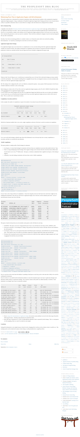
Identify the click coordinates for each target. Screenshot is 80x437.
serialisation (71, 317)
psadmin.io (77, 298)
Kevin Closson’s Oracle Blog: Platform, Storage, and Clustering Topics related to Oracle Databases (69, 388)
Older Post (56, 344)
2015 (64, 109)
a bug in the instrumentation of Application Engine (18, 316)
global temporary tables (71, 259)
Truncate (63, 336)
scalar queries (71, 314)
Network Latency (74, 274)
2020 (64, 98)
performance (68, 290)
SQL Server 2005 (74, 320)
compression (74, 233)
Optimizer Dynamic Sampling (67, 279)
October (66, 115)
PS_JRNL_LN (73, 296)
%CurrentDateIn (64, 214)
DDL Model (64, 244)
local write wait (76, 267)
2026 (64, 86)
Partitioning (64, 282)
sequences (63, 317)
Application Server (65, 226)
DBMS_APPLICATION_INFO (68, 239)
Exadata (63, 253)
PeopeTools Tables (73, 282)
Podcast (73, 293)
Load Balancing (68, 267)
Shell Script (69, 319)
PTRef (69, 301)
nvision (68, 276)
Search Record (74, 315)
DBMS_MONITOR (75, 240)
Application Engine (23, 333)
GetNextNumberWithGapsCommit (67, 258)
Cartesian (67, 229)
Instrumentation (64, 264)
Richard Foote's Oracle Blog (69, 395)
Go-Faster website (65, 20)
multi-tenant (69, 272)
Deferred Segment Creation (66, 247)
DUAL (72, 248)
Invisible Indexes (64, 266)
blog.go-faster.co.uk (62, 9)
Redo (74, 306)
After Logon (68, 221)
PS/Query (64, 298)
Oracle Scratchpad (74, 398)
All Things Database (70, 376)
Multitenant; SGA (66, 274)
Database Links (75, 236)
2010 (64, 134)
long (69, 269)
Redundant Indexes (70, 307)
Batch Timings (66, 228)
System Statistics (73, 328)
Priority (65, 295)
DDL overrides (72, 244)
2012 (64, 130)
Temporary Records (66, 330)
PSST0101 (65, 367)
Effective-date (68, 250)
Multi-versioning (76, 272)
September (66, 121)
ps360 (71, 298)
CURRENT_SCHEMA (72, 234)
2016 (64, 107)
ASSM (73, 226)
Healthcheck (63, 263)
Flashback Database (74, 255)
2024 (64, 90)
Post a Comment (4, 341)
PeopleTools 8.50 (73, 285)
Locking (64, 269)
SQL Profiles (66, 320)
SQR (74, 323)
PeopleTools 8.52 (64, 287)
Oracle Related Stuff (73, 396)
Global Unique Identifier (65, 261)
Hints (69, 263)
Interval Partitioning (73, 264)
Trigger (75, 334)
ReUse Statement (34, 333)
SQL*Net (77, 322)
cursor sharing (65, 236)
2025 (64, 88)
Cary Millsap (65, 403)
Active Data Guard (73, 216)
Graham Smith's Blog (67, 363)
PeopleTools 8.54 (66, 288)
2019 (64, 100)
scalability (65, 314)
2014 (64, 111)
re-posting (77, 303)
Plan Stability (67, 293)
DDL (76, 242)
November (66, 113)
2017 (64, 105)
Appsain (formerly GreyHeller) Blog (70, 361)
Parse (76, 281)
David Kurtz (64, 22)
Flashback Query (65, 256)
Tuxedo (69, 336)
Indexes (75, 263)
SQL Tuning (71, 322)
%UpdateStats (64, 216)
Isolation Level (71, 266)
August (66, 123)
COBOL (65, 231)
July (65, 125)
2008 (64, 138)
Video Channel (64, 24)
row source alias (70, 312)
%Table (76, 214)
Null (62, 276)
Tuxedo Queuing (76, 336)
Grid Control (74, 261)
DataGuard (65, 237)
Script (68, 315)
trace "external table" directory (69, 333)
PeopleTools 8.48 (73, 284)
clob (72, 229)
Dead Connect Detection (72, 245)
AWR (78, 226)
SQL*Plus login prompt (67, 323)
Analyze (67, 223)
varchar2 (63, 341)
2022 (64, 94)
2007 (64, 141)
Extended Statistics (71, 253)
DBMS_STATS (68, 242)
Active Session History (11, 333)
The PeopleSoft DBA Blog (40, 6)
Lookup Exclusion (75, 269)
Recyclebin (69, 306)
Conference (63, 234)
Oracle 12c (77, 279)
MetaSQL (63, 272)
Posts (64, 349)
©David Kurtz (40, 434)
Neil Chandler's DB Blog (68, 384)
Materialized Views (67, 271)
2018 (64, 103)
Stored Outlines (71, 326)
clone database (76, 229)
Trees (69, 334)
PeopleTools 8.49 (64, 285)
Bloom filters (74, 228)
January (66, 127)
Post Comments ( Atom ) (12, 347)
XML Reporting (66, 342)
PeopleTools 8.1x (64, 284)
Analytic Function (76, 221)
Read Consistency (67, 304)
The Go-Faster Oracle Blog (67, 18)
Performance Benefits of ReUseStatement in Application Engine (26, 28)
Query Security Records (69, 303)
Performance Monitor (73, 292)
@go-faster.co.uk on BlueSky (71, 57)
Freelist (74, 256)
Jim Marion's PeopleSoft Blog (69, 365)
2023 (64, 92)
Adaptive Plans (71, 219)
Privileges (71, 295)
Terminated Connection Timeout (73, 331)
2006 (64, 143)
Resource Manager (72, 309)
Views (78, 341)
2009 (64, 136)
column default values (73, 231)
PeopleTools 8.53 (74, 287)
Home (30, 344)
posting (78, 293)
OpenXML (75, 277)
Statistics (70, 325)
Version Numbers (70, 341)
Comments (65, 352)
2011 (64, 132)
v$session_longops (74, 339)
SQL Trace (63, 322)
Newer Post (3, 344)
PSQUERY (63, 301)
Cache (62, 229)
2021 (64, 96)
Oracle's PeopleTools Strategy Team (70, 369)
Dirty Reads (67, 248)
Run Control (77, 312)
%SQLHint (71, 214)
